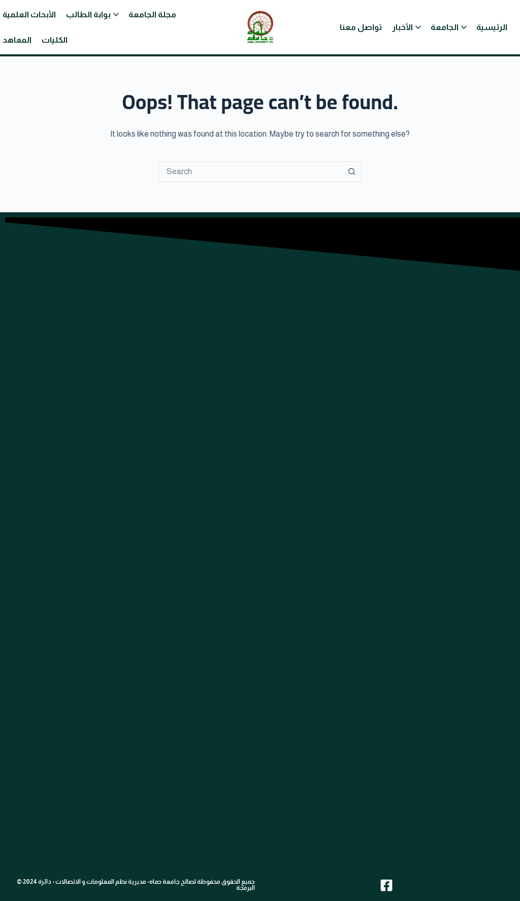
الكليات (55, 40)
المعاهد (17, 40)
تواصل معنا (361, 27)
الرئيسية (491, 27)
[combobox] (250, 172)
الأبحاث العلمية (29, 14)
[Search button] (351, 171)
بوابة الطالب (88, 14)
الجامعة (445, 27)
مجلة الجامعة (152, 14)
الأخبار (402, 27)
